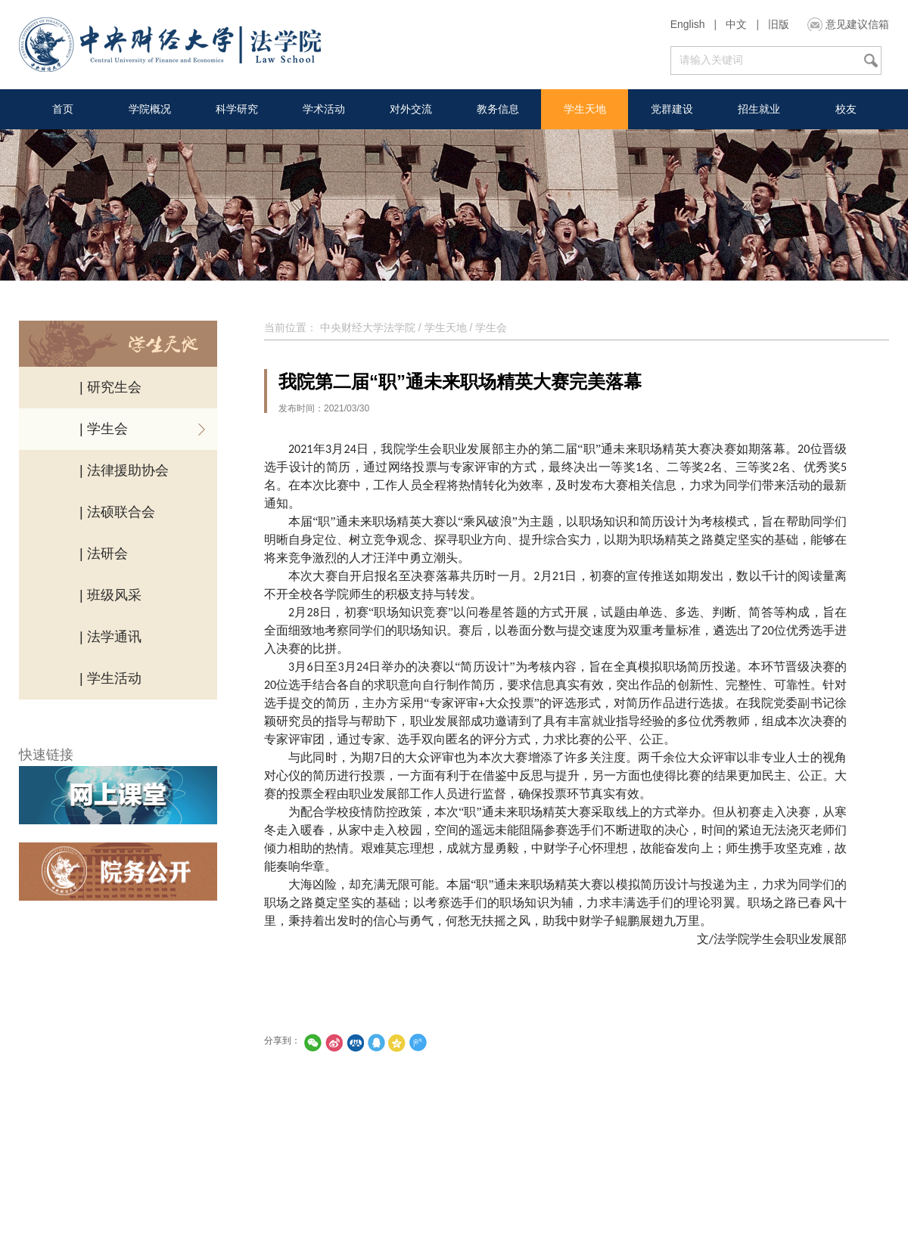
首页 (62, 109)
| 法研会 (103, 553)
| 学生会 (103, 428)
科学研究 (237, 109)
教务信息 (498, 109)
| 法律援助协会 (124, 470)
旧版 (778, 24)
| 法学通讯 (110, 636)
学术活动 (324, 109)
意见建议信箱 (857, 24)
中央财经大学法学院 (367, 327)
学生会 (491, 327)
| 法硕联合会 (117, 512)
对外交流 (411, 109)
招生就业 (759, 109)
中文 (736, 24)
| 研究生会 (110, 387)
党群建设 (672, 109)
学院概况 (150, 109)
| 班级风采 (110, 595)
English (687, 24)
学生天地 (585, 109)
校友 (846, 109)
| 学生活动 (110, 678)
